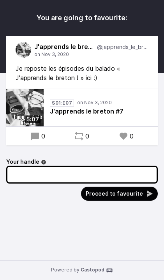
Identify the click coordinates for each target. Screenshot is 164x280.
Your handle (26, 161)
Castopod (97, 270)
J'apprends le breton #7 (86, 111)
